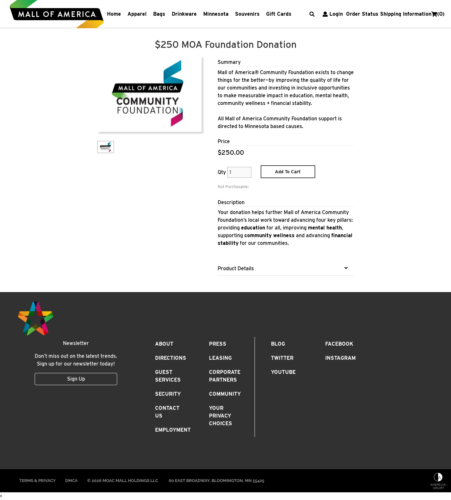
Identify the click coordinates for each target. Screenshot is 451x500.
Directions (170, 358)
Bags (159, 14)
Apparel (137, 14)
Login (332, 14)
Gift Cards (278, 14)
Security (168, 394)
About (164, 344)
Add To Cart (288, 172)
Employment (173, 430)
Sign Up (76, 379)
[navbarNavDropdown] (205, 14)
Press (217, 344)
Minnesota (216, 14)
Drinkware (184, 14)
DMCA (71, 480)
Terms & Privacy (37, 480)
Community (225, 394)
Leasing (220, 358)
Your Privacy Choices (220, 416)
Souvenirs (247, 14)
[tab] (286, 269)
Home (114, 14)
